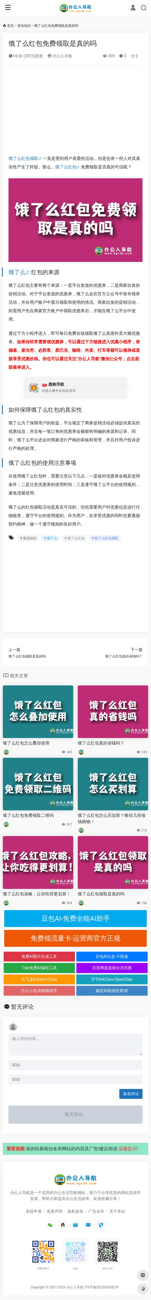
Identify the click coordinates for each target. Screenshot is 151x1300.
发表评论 (131, 1093)
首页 (10, 26)
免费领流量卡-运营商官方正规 (76, 938)
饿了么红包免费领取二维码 (28, 815)
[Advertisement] (75, 112)
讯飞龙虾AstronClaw (39, 979)
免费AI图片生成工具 (39, 956)
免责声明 (54, 1211)
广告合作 (96, 1211)
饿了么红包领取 (23, 158)
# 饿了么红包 (74, 538)
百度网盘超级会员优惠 (112, 967)
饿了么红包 (65, 167)
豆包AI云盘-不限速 (112, 956)
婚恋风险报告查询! (112, 990)
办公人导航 (60, 56)
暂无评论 (22, 1006)
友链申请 (34, 1211)
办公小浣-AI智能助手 (39, 990)
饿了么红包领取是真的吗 (101, 894)
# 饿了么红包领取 (105, 538)
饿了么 (16, 272)
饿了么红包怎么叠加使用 (26, 743)
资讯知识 (24, 26)
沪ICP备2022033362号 (101, 1287)
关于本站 (117, 1211)
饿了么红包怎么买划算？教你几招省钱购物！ (112, 818)
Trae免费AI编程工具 (39, 967)
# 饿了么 (50, 538)
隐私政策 (75, 1211)
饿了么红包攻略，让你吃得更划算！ (37, 894)
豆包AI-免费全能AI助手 (75, 919)
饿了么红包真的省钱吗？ (101, 743)
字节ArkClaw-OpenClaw (112, 979)
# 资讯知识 (28, 538)
